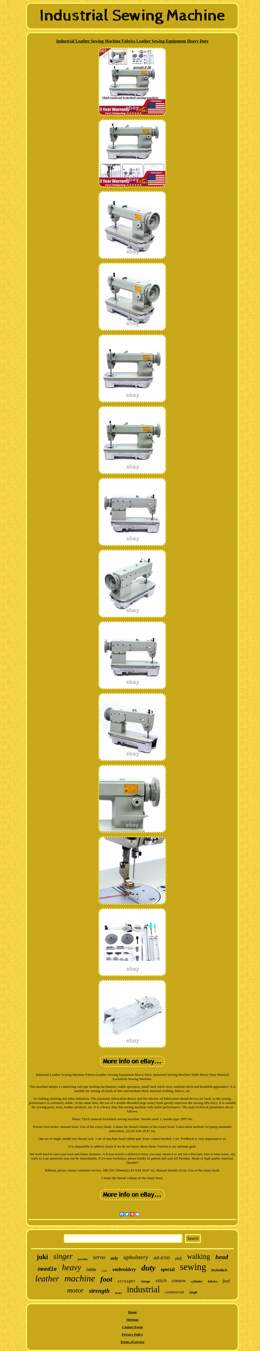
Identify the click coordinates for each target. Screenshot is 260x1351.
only (114, 1258)
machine (79, 1278)
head (221, 1257)
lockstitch (219, 1270)
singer (63, 1256)
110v (104, 1270)
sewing (193, 1267)
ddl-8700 (161, 1257)
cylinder (196, 1281)
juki (42, 1256)
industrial (143, 1289)
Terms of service (132, 1342)
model (118, 1292)
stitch (161, 1280)
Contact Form (132, 1327)
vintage (145, 1281)
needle (47, 1269)
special (168, 1269)
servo (99, 1257)
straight (126, 1281)
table (91, 1269)
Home (132, 1312)
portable (83, 1259)
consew (179, 1280)
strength (99, 1291)
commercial (174, 1292)
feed (226, 1281)
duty (148, 1267)
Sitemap (132, 1320)
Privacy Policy (132, 1334)
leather (47, 1278)
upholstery (136, 1257)
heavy (71, 1267)
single (193, 1292)
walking (198, 1256)
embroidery (124, 1269)
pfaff (178, 1258)
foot (106, 1279)
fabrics (212, 1281)
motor (75, 1290)
